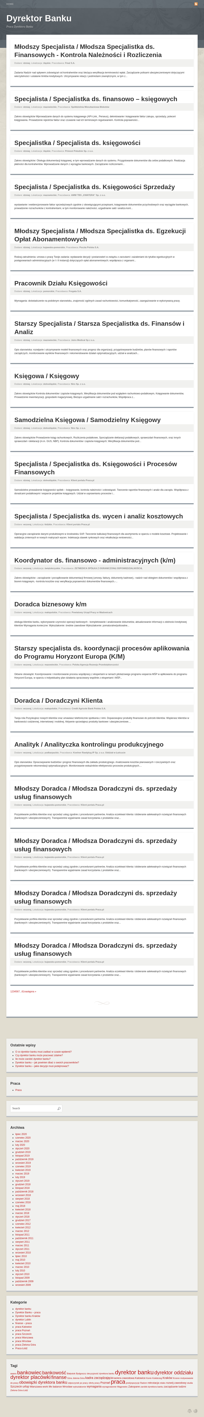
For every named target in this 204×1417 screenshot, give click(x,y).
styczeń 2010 (22, 1274)
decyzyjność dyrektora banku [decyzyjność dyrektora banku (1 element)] (100, 1373)
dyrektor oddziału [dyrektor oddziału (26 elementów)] (173, 1372)
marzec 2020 (22, 1141)
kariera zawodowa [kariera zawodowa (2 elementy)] (124, 1378)
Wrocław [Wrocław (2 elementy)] (68, 1386)
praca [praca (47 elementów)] (118, 1382)
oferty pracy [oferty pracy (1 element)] (94, 1383)
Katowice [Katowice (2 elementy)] (140, 1378)
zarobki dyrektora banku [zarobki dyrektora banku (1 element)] (151, 1386)
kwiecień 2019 (22, 1170)
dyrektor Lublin (23, 1319)
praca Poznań (22, 1330)
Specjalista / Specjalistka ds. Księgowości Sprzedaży (94, 186)
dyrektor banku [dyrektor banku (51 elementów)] (134, 1372)
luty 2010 (20, 1270)
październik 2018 (24, 1191)
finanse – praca (23, 1323)
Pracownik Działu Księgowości (61, 283)
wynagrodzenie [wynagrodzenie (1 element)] (109, 1386)
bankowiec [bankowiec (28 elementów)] (29, 1372)
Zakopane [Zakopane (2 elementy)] (134, 1386)
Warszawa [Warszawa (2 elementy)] (36, 1386)
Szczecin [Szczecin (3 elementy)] (16, 1386)
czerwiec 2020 (23, 1137)
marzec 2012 (22, 1231)
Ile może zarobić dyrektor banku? (33, 1059)
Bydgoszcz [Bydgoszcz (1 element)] (81, 1373)
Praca (18, 1090)
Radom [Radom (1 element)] (143, 1383)
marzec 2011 (22, 1245)
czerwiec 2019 (23, 1166)
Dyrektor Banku (39, 18)
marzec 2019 (22, 1173)
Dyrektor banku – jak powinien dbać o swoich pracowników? (47, 1062)
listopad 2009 (22, 1277)
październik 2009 (24, 1281)
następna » (30, 991)
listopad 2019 (22, 1155)
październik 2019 (24, 1159)
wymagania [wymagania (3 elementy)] (94, 1386)
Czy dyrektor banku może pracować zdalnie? (39, 1055)
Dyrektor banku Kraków (27, 1316)
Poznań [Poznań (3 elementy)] (105, 1382)
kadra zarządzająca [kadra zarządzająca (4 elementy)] (99, 1378)
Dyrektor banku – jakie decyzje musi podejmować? (42, 1066)
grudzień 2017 (22, 1220)
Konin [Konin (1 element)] (149, 1378)
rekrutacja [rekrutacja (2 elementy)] (153, 1382)
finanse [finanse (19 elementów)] (59, 1377)
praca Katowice (23, 1326)
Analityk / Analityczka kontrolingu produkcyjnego (89, 744)
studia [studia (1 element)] (190, 1383)
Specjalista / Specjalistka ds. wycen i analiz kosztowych (98, 516)
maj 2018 (20, 1206)
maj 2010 (20, 1259)
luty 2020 (20, 1145)
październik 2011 (24, 1238)
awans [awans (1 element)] (13, 1373)
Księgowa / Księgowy (46, 376)
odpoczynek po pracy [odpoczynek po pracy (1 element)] (78, 1383)
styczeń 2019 (22, 1180)
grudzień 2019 (22, 1152)
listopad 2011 (22, 1234)
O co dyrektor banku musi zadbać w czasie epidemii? (43, 1051)
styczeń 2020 (22, 1148)
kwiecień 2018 (22, 1209)
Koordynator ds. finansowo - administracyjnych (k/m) (95, 560)
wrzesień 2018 (23, 1195)
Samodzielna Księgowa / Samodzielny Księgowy (87, 419)
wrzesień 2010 (23, 1252)
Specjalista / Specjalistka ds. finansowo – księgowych (95, 99)
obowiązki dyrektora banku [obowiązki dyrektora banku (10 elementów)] (43, 1382)
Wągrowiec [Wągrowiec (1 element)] (122, 1386)
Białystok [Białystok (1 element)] (71, 1373)
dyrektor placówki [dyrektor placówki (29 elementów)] (30, 1377)
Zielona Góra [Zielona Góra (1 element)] (16, 1390)
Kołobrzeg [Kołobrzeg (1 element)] (157, 1378)
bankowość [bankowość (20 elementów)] (54, 1372)
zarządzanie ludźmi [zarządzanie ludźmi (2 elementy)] (175, 1386)
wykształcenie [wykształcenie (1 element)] (79, 1386)
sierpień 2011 (22, 1241)
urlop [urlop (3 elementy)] (26, 1386)
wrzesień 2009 (23, 1285)
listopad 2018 (22, 1188)
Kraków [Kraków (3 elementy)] (167, 1378)
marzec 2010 (22, 1267)
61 (23, 991)
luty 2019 (20, 1177)
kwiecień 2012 (22, 1227)
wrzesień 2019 (23, 1162)
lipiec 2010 (21, 1256)
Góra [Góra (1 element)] (69, 1378)
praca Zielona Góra (25, 1344)
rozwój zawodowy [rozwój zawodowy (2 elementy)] (176, 1382)
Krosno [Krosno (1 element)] (176, 1378)
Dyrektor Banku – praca (27, 1312)
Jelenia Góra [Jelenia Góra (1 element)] (79, 1378)
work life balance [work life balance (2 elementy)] (52, 1386)
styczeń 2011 (22, 1249)
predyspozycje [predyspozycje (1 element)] (132, 1383)
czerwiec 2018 (23, 1202)
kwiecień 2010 (22, 1263)
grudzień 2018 (22, 1184)
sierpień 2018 (22, 1198)
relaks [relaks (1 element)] (162, 1383)
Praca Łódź (21, 1348)
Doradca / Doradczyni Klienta (58, 700)
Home (10, 4)
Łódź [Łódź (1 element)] (25, 1390)
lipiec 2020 (21, 1134)
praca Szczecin (23, 1334)
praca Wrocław (23, 1341)
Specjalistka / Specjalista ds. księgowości (77, 142)
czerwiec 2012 (23, 1224)
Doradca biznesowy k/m (50, 604)
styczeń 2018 (22, 1216)
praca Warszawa (24, 1337)
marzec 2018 (22, 1213)
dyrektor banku (23, 1308)
